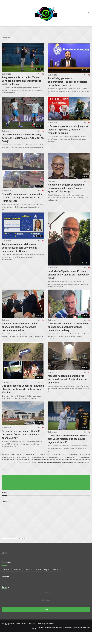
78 (77, 457)
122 (15, 462)
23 (48, 454)
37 (78, 454)
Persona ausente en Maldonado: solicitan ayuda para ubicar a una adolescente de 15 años (19, 248)
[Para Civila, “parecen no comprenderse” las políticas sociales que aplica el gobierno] (69, 58)
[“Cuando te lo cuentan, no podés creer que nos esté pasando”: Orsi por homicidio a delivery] (69, 304)
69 (58, 457)
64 (48, 457)
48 (13, 457)
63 (45, 457)
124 (21, 462)
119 (6, 462)
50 (18, 457)
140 (69, 462)
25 (52, 454)
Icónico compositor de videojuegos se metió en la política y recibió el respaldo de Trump (68, 129)
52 (22, 457)
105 (52, 460)
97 (30, 460)
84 (3, 460)
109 (64, 460)
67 (54, 457)
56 (30, 457)
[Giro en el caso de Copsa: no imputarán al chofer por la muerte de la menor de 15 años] (23, 361)
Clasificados (77, 628)
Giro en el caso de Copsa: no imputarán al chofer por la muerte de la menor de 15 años (23, 389)
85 (5, 460)
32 (67, 454)
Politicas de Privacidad (64, 628)
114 (79, 460)
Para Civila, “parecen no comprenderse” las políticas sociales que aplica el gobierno (67, 82)
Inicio (41, 628)
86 (7, 460)
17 (35, 454)
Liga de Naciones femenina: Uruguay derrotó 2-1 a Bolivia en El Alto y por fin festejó (23, 138)
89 (13, 460)
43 (3, 457)
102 (43, 460)
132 (45, 462)
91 (18, 460)
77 (75, 457)
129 (36, 462)
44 (5, 457)
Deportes (38, 570)
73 (67, 457)
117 (88, 460)
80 (82, 457)
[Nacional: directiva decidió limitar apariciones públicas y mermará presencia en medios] (23, 304)
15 (31, 454)
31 (65, 454)
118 (3, 462)
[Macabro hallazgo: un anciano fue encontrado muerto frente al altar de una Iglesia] (69, 356)
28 (59, 454)
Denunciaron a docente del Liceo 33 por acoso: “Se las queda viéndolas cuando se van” (21, 434)
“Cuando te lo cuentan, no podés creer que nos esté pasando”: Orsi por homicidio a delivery (68, 327)
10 (20, 454)
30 (63, 454)
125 (24, 462)
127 (30, 462)
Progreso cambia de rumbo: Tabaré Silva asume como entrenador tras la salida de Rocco (21, 81)
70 (60, 457)
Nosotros (5, 577)
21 (44, 454)
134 (51, 462)
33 (70, 454)
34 (72, 454)
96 (28, 460)
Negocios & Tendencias (51, 570)
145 (84, 462)
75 (71, 457)
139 (66, 462)
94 (24, 460)
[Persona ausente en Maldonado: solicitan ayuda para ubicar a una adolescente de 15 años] (23, 225)
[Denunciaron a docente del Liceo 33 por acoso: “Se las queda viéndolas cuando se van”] (23, 413)
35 (74, 454)
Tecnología (28, 570)
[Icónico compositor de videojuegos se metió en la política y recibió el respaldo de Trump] (69, 109)
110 (67, 460)
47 (11, 457)
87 (9, 460)
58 (35, 457)
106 (55, 460)
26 (55, 454)
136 (57, 462)
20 (42, 454)
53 (24, 457)
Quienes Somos (49, 628)
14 (29, 454)
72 (65, 457)
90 (15, 460)
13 (27, 454)
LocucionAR (50, 624)
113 (76, 460)
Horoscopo (22, 538)
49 (15, 457)
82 (86, 457)
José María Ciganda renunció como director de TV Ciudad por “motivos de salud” (68, 274)
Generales (6, 570)
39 (82, 454)
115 (82, 460)
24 (50, 454)
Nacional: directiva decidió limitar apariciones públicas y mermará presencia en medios (20, 327)
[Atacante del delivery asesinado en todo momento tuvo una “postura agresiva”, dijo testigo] (69, 166)
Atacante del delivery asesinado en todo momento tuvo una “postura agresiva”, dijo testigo (66, 188)
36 (76, 454)
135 (54, 462)
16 (33, 454)
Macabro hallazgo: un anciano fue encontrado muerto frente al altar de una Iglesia (67, 379)
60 (39, 457)
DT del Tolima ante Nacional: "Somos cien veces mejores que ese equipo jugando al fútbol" (67, 439)
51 (20, 457)
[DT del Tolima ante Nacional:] (69, 415)
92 (20, 460)
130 (39, 462)
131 (42, 462)
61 (41, 457)
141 (72, 462)
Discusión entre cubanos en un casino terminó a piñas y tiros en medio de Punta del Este (22, 197)
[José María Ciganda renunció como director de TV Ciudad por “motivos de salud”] (69, 238)
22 (46, 454)
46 (9, 457)
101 (40, 460)
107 (58, 460)
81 (84, 457)
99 (35, 460)
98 (33, 460)
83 (88, 457)
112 (73, 460)
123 (18, 462)
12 (25, 454)
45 (7, 457)
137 (60, 462)
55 (28, 457)
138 (63, 462)
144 (81, 462)
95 (26, 460)
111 (70, 460)
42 (89, 454)
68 (56, 457)
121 (12, 462)
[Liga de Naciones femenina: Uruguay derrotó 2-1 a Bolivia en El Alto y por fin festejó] (23, 113)
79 (80, 457)
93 (22, 460)
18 (37, 454)
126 (27, 462)
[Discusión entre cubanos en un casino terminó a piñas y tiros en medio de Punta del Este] (23, 170)
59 (37, 457)
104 (49, 460)
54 (26, 457)
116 (85, 460)
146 (87, 462)
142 (75, 462)
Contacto (5, 587)
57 (33, 457)
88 (11, 460)
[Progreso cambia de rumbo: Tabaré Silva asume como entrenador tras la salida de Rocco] (23, 57)
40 (85, 454)
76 (73, 457)
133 (48, 462)
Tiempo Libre (17, 570)
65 (50, 457)
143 (78, 462)
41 (87, 454)
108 (61, 460)
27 (57, 454)
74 (69, 457)
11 (22, 454)
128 (33, 462)
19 (40, 454)
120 (9, 462)
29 (61, 454)
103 (46, 460)
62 (43, 457)
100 (37, 460)
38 (80, 454)
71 (62, 457)
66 (52, 457)
